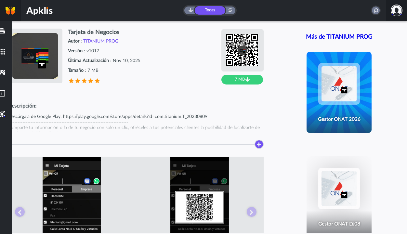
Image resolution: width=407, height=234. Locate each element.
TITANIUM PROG (100, 41)
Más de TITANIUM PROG (339, 37)
